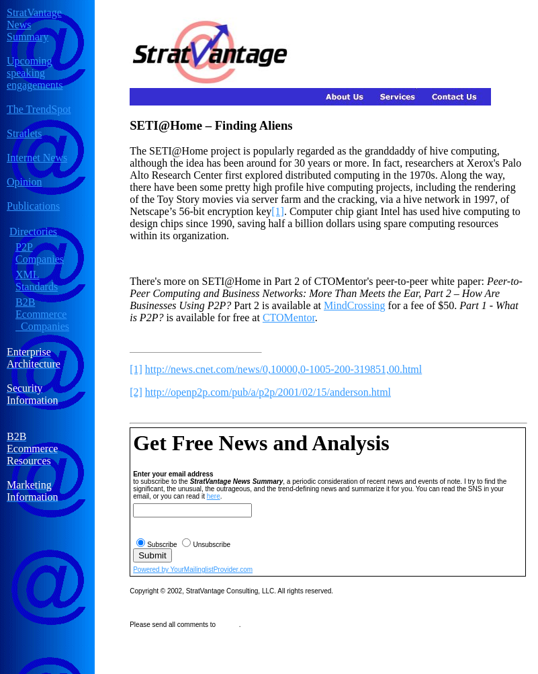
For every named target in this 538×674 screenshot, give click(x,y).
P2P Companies (39, 253)
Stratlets (24, 133)
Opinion (24, 181)
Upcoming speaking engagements (35, 73)
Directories (33, 231)
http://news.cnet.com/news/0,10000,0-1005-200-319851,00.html (283, 369)
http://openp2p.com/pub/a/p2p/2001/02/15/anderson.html (268, 392)
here (213, 496)
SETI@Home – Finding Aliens (211, 125)
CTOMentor (289, 317)
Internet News (37, 157)
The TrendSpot (39, 109)
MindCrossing (355, 305)
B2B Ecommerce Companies (42, 314)
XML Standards (36, 280)
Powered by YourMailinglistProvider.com (193, 569)
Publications (33, 206)
